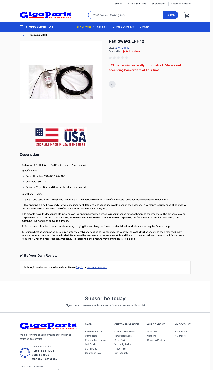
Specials (102, 26)
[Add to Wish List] (112, 84)
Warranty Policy (123, 344)
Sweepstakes (159, 3)
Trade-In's (120, 348)
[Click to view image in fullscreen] (61, 82)
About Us (152, 331)
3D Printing (91, 348)
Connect (145, 27)
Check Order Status (125, 331)
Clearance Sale (93, 353)
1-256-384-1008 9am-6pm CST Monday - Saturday (44, 355)
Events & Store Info (123, 26)
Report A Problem (156, 340)
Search (171, 14)
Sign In (118, 3)
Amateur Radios (93, 331)
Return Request (122, 335)
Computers (91, 335)
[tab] (29, 155)
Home (23, 35)
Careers (151, 335)
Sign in (79, 267)
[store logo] (45, 15)
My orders (180, 335)
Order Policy (121, 340)
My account (181, 331)
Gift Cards (90, 344)
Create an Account (181, 3)
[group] (119, 58)
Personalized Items (95, 340)
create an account (97, 267)
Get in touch (121, 353)
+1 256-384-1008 (137, 3)
